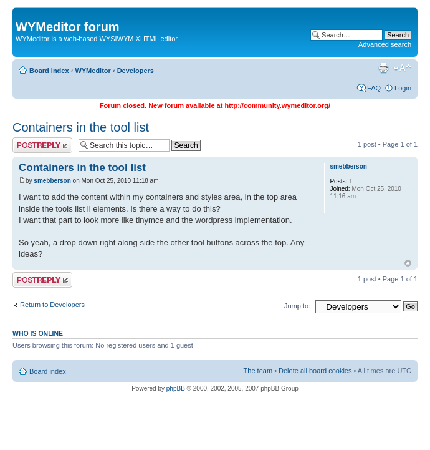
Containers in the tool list (80, 127)
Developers (135, 70)
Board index (49, 70)
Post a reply (42, 145)
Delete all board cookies (315, 370)
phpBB (175, 388)
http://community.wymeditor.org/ (277, 105)
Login (402, 88)
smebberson (52, 180)
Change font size (402, 68)
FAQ (374, 88)
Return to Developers (52, 304)
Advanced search (384, 44)
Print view (383, 68)
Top (407, 263)
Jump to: (297, 306)
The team (258, 370)
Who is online (37, 333)
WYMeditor (92, 70)
